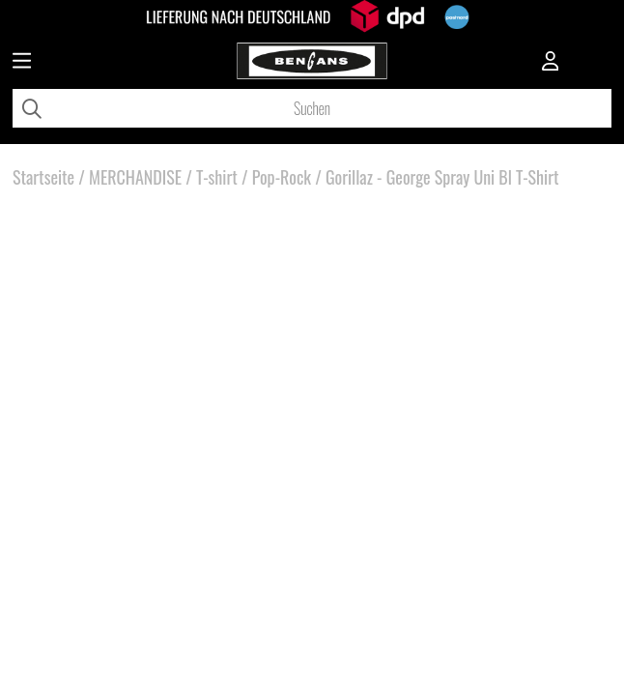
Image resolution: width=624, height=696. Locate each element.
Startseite (43, 176)
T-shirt (217, 176)
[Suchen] (312, 108)
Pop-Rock (281, 176)
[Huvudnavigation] (22, 62)
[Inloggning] (550, 62)
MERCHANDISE (135, 176)
